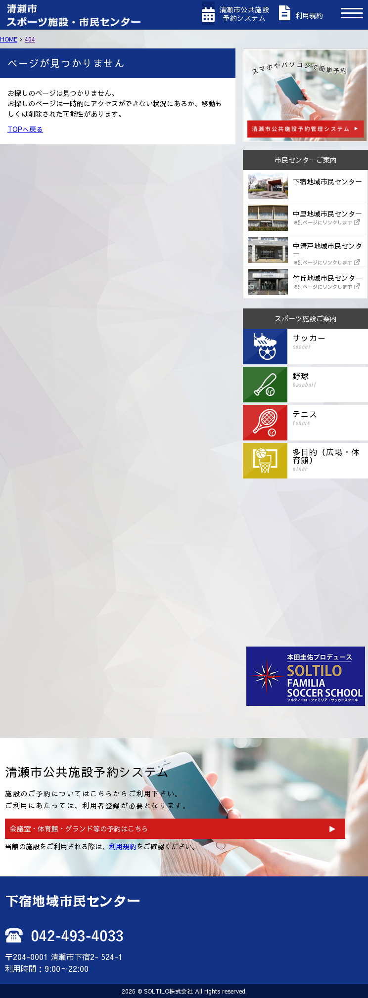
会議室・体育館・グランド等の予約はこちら (79, 828)
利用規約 (123, 846)
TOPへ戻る (25, 129)
